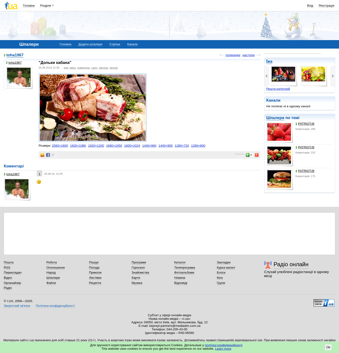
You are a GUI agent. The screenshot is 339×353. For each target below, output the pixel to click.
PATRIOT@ (305, 123)
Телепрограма (184, 267)
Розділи (45, 5)
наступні (248, 55)
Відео (8, 277)
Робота (51, 262)
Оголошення (55, 267)
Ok (328, 347)
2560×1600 (60, 145)
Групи (221, 283)
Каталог (180, 262)
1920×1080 (78, 145)
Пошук (94, 262)
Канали (132, 44)
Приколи (95, 272)
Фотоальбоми (184, 272)
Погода (94, 267)
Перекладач (12, 272)
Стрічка (114, 44)
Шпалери (275, 118)
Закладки (223, 262)
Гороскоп (138, 267)
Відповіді (180, 283)
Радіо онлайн (291, 264)
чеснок (113, 67)
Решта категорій (278, 89)
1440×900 (165, 145)
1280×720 (182, 145)
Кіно (220, 277)
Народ (51, 272)
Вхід (310, 5)
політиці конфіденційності (223, 345)
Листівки (95, 277)
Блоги (221, 272)
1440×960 (149, 145)
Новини (179, 277)
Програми (139, 262)
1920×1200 (96, 145)
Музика (137, 283)
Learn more (223, 348)
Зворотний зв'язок (17, 305)
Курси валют (226, 267)
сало (94, 67)
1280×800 (198, 145)
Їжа (269, 61)
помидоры (83, 67)
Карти (136, 277)
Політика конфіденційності (55, 305)
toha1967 (15, 55)
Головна (29, 5)
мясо (73, 67)
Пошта (8, 262)
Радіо (8, 288)
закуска (103, 67)
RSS (7, 267)
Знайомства (140, 272)
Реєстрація (326, 5)
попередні (233, 55)
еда (66, 67)
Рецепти (95, 283)
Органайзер (12, 283)
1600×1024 (132, 145)
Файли (51, 283)
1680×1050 (114, 145)
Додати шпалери (90, 44)
